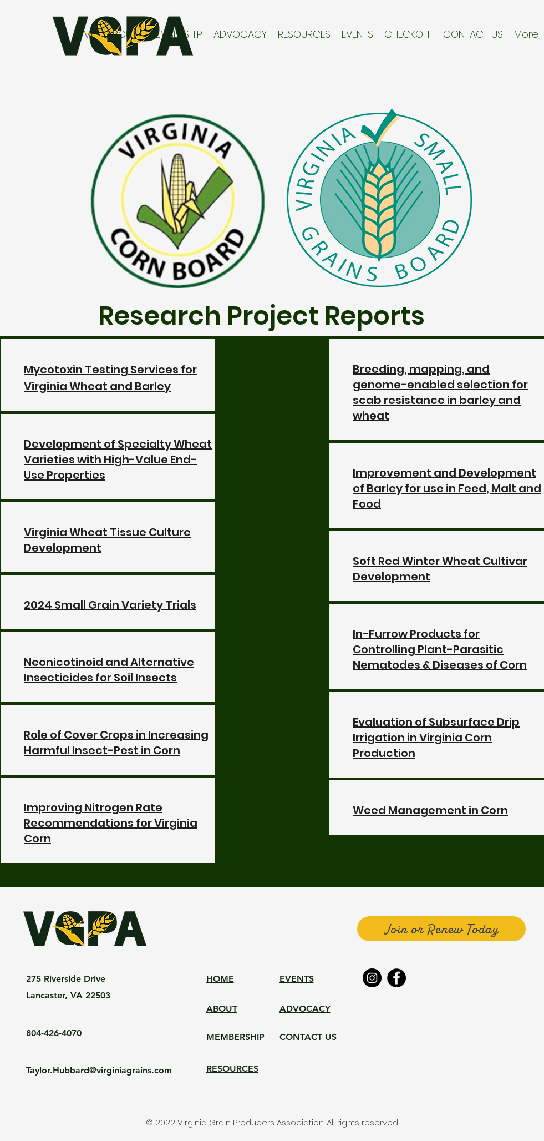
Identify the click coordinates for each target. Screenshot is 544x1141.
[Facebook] (396, 977)
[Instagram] (372, 977)
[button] (122, 34)
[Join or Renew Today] (441, 928)
